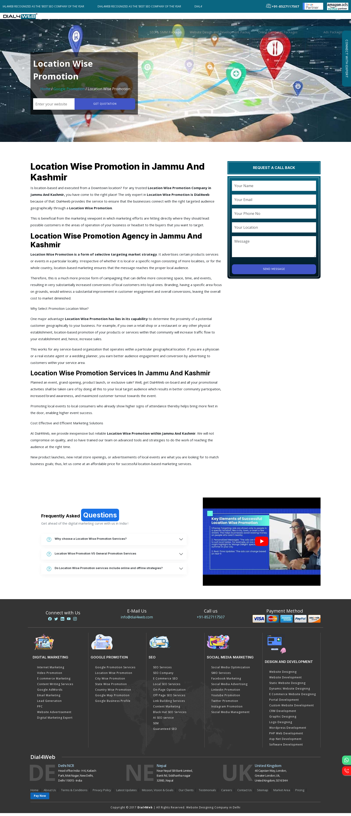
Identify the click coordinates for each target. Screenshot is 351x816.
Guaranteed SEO (165, 732)
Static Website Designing (287, 686)
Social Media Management (230, 715)
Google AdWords (49, 692)
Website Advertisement (54, 715)
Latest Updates (126, 793)
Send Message (274, 272)
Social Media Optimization (230, 670)
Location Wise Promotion (113, 676)
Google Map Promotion (112, 698)
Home (45, 91)
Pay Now (40, 799)
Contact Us (244, 793)
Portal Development (284, 703)
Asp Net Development (285, 742)
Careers (226, 793)
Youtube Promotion (225, 698)
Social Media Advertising (229, 687)
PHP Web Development (286, 736)
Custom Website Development (291, 708)
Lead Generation (49, 704)
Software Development (286, 747)
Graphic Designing (282, 719)
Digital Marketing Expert (55, 720)
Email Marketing (48, 698)
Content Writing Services (55, 687)
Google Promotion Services (115, 670)
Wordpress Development (287, 731)
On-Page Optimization (169, 692)
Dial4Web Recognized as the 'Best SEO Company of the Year (46, 6)
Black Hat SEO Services (169, 715)
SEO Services (162, 670)
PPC (40, 709)
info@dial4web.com (137, 619)
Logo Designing (280, 725)
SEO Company (163, 676)
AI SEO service (163, 720)
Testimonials (207, 793)
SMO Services (221, 676)
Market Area (281, 793)
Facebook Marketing (226, 681)
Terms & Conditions (74, 793)
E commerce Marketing (54, 681)
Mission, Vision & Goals (157, 793)
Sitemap (262, 793)
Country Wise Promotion (113, 692)
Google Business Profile (113, 704)
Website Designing (283, 675)
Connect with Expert (347, 59)
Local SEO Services (166, 687)
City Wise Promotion (110, 681)
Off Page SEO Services (169, 698)
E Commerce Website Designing (292, 697)
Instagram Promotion (227, 709)
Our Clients (186, 793)
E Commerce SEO (165, 681)
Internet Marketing (50, 670)
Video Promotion (49, 676)
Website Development (285, 680)
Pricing (97, 17)
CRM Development (282, 714)
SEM (156, 726)
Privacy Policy (102, 793)
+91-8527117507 (211, 619)
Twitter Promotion (224, 704)
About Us (50, 793)
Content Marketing (166, 709)
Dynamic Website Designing (289, 691)
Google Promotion (69, 91)
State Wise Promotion (111, 687)
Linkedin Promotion (225, 692)
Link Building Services (169, 704)
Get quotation (103, 107)
